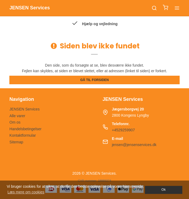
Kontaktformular (22, 135)
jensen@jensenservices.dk (134, 145)
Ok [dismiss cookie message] (163, 190)
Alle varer (17, 116)
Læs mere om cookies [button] (25, 192)
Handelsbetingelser (25, 129)
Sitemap (16, 142)
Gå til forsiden (94, 80)
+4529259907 (123, 130)
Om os (14, 122)
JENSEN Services (24, 109)
